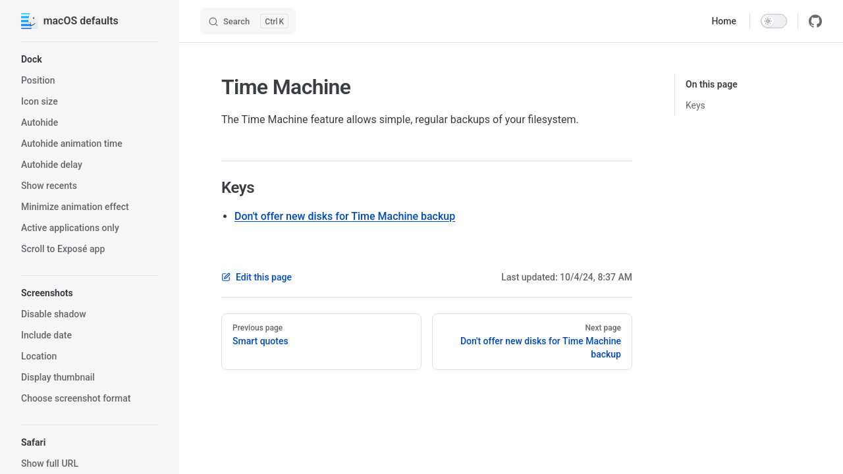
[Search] (248, 21)
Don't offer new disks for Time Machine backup (344, 216)
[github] (815, 21)
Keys (695, 105)
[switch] (774, 21)
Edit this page (256, 277)
